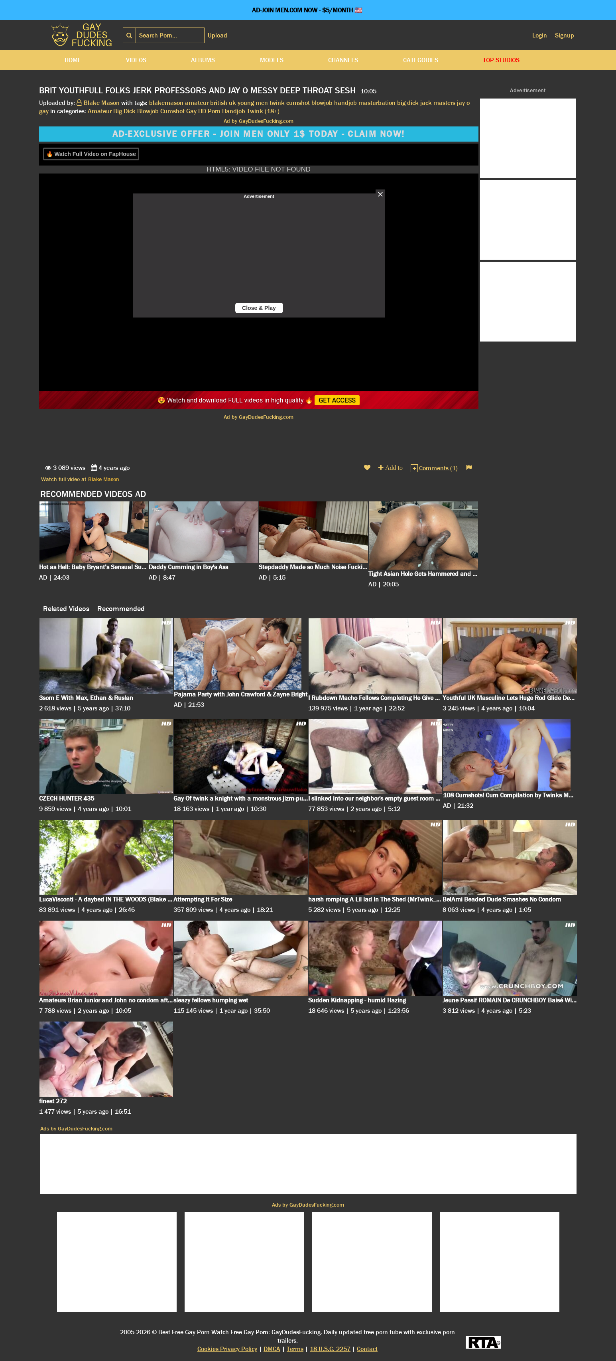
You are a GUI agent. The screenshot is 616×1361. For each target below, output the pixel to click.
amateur (197, 103)
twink (277, 103)
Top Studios (501, 60)
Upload (217, 35)
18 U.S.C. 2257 (330, 1349)
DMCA (272, 1349)
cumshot (298, 103)
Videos (136, 60)
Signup (564, 35)
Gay (191, 111)
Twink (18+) (263, 111)
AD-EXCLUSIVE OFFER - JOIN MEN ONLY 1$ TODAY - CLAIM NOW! (258, 134)
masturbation (377, 103)
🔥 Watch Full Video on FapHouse (91, 154)
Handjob (233, 111)
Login (539, 35)
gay (44, 111)
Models (271, 60)
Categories (420, 60)
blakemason (166, 103)
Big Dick (124, 111)
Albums (203, 60)
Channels (343, 60)
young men (253, 103)
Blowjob (148, 111)
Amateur (100, 111)
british (218, 103)
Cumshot (172, 111)
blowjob (322, 103)
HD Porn (209, 111)
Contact (367, 1349)
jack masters (437, 103)
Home (73, 60)
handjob (345, 103)
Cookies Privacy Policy (227, 1349)
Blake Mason (103, 479)
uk (232, 103)
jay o (463, 103)
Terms (295, 1349)
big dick (408, 103)
